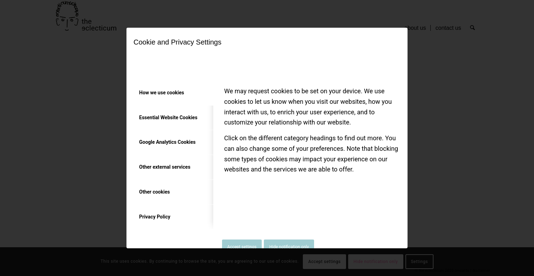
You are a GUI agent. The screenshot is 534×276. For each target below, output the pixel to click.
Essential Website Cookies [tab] (168, 117)
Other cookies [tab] (154, 192)
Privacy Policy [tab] (154, 217)
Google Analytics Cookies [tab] (167, 142)
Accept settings (241, 246)
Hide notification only (289, 246)
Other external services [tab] (164, 167)
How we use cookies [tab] (161, 92)
